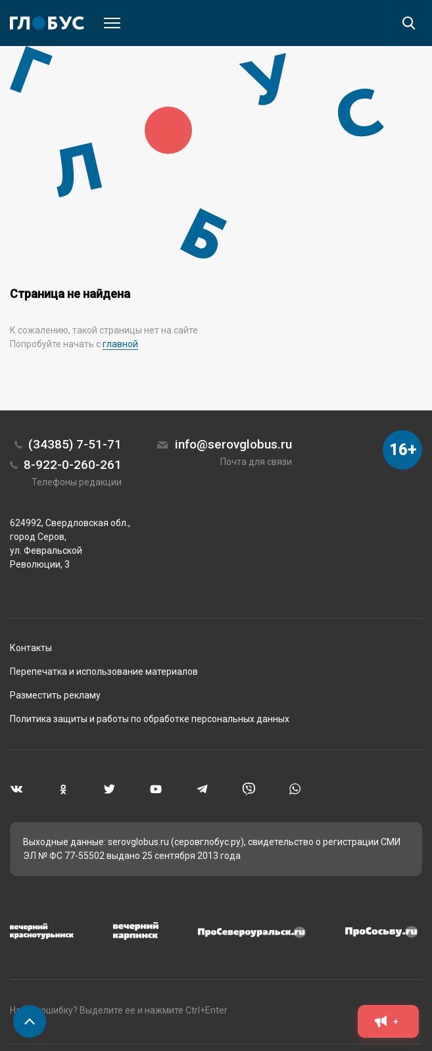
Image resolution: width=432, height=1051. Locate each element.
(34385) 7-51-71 (75, 444)
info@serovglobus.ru (233, 444)
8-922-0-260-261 (73, 464)
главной (120, 344)
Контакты (31, 648)
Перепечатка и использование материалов (104, 671)
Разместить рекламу (55, 695)
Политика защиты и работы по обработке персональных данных (149, 719)
